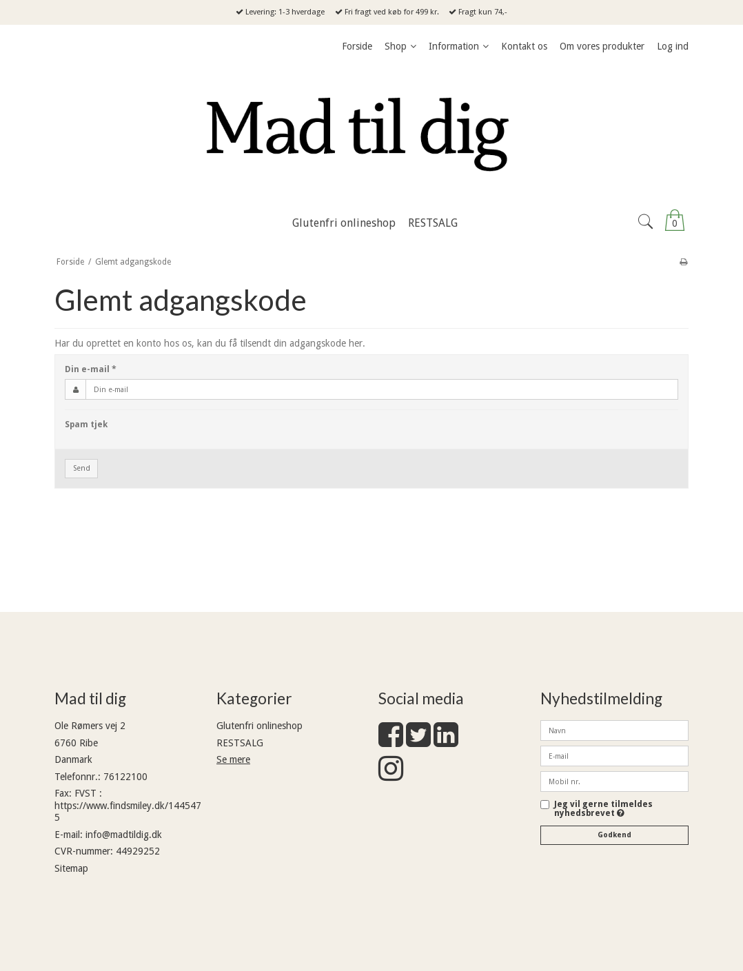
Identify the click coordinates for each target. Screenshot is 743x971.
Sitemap (71, 868)
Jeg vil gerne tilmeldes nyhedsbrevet (621, 808)
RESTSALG (239, 742)
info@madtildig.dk (123, 834)
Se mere (233, 759)
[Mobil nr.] (614, 780)
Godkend (614, 834)
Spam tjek (86, 424)
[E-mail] (614, 755)
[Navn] (614, 729)
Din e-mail (90, 369)
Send (81, 468)
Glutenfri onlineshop (259, 725)
